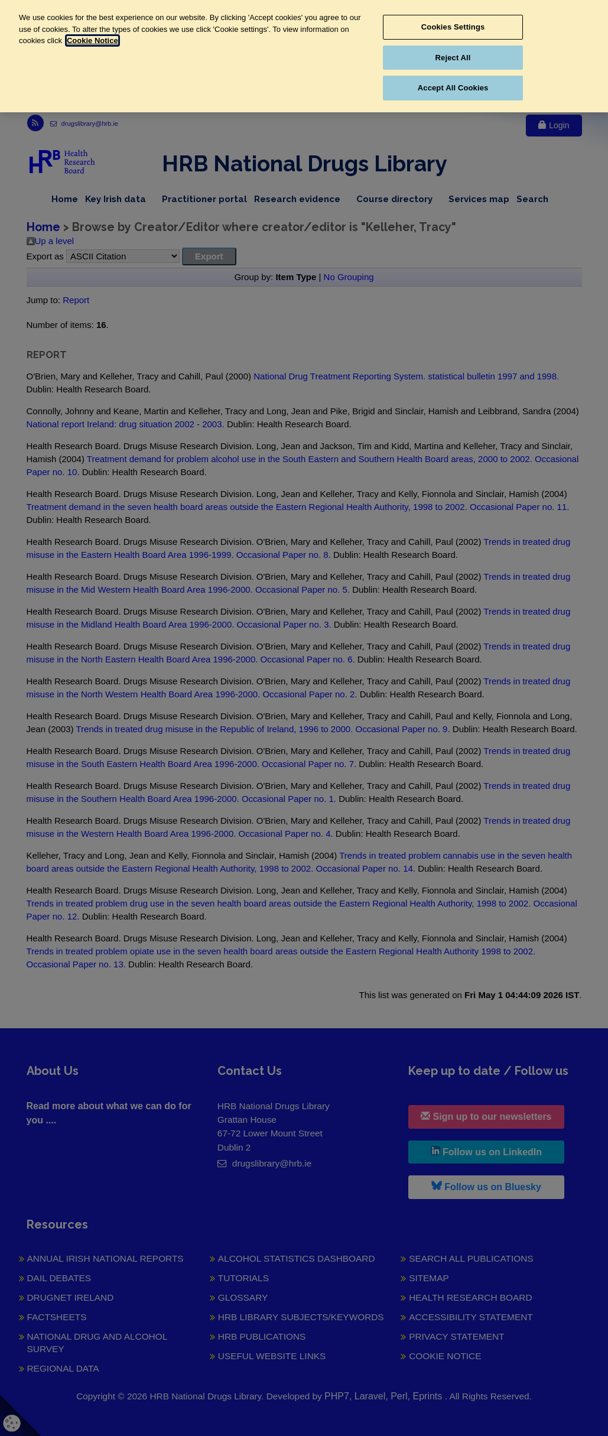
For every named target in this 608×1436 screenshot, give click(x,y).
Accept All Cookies (453, 87)
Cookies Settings (453, 26)
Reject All (453, 57)
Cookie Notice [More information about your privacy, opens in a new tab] (92, 40)
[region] (304, 56)
